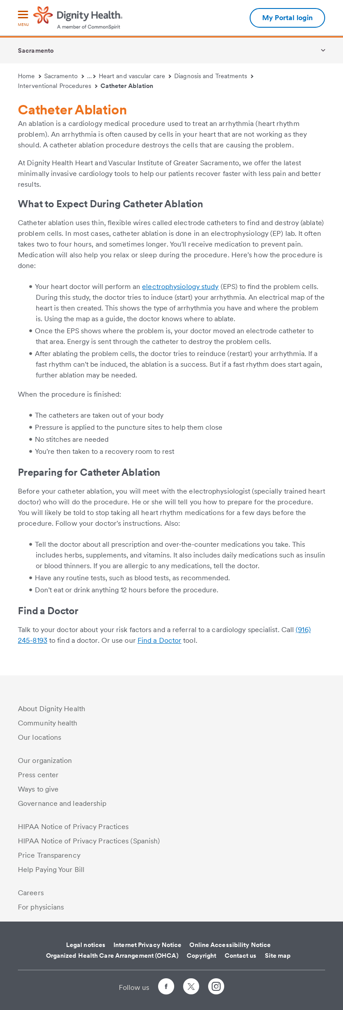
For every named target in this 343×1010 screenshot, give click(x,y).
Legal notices (85, 944)
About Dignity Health (51, 708)
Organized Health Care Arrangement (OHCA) (112, 955)
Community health (48, 723)
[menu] (23, 19)
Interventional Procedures (57, 85)
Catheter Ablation (127, 85)
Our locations (39, 737)
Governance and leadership (62, 803)
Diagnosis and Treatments (213, 76)
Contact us (241, 955)
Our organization (45, 760)
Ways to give (38, 789)
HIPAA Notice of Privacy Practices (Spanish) (89, 841)
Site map (278, 955)
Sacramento (36, 50)
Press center (38, 775)
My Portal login (287, 17)
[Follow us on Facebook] (166, 987)
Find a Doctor (159, 640)
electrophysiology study (180, 286)
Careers (31, 892)
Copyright (202, 955)
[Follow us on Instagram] (216, 987)
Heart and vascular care (135, 76)
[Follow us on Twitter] (191, 982)
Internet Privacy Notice (147, 944)
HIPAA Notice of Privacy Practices (73, 826)
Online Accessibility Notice (230, 944)
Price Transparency (49, 855)
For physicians (41, 907)
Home (29, 76)
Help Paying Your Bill (51, 869)
